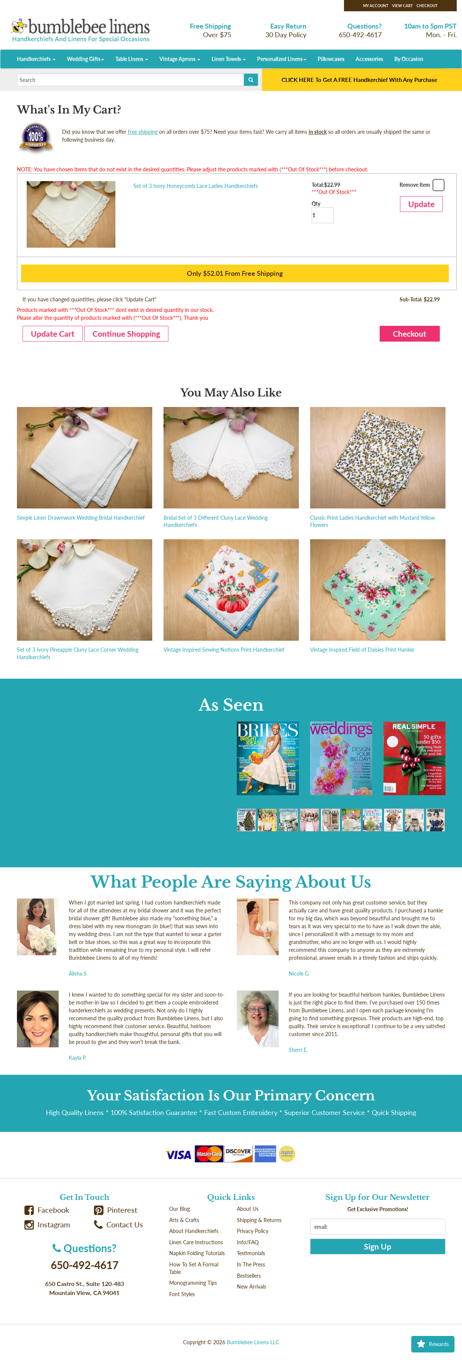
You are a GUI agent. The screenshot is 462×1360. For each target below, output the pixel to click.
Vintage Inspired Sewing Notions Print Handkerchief (224, 649)
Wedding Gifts (85, 59)
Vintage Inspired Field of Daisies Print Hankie (362, 649)
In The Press (251, 1264)
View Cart (402, 5)
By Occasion (408, 59)
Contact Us (119, 1224)
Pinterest (116, 1210)
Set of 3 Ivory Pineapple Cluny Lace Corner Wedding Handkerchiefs (77, 653)
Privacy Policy (252, 1231)
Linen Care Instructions (196, 1242)
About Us (248, 1209)
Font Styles (182, 1294)
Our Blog (179, 1209)
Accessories (369, 59)
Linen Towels (229, 59)
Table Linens (131, 59)
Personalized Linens (281, 59)
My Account (375, 5)
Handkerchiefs (36, 59)
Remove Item (421, 186)
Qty (323, 211)
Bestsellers (249, 1275)
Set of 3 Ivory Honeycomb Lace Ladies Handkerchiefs (195, 186)
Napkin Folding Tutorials (197, 1253)
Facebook (47, 1210)
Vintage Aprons (179, 59)
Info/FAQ (248, 1242)
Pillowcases (331, 59)
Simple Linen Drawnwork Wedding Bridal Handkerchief (81, 517)
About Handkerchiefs (193, 1231)
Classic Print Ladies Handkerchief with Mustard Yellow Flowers (372, 521)
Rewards (433, 1344)
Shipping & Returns (259, 1220)
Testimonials (251, 1253)
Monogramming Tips (193, 1283)
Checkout (427, 5)
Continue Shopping (126, 333)
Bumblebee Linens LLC (253, 1342)
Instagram (47, 1224)
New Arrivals (251, 1286)
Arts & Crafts (184, 1220)
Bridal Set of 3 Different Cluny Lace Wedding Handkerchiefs (216, 521)
